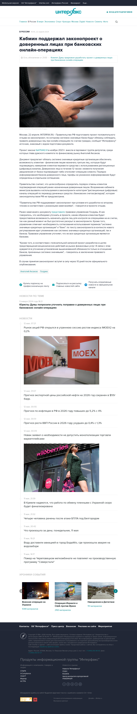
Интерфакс (68, 12)
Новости (90, 21)
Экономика (49, 21)
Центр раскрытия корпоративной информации (75, 677)
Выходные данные (61, 701)
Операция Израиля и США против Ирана (66, 604)
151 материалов (95, 606)
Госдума (44, 271)
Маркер (23, 679)
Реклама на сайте (87, 626)
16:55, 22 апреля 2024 (40, 32)
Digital (82, 21)
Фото (105, 21)
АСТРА (23, 681)
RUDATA (65, 674)
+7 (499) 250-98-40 (93, 651)
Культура (66, 21)
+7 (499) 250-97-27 (35, 653)
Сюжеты (98, 21)
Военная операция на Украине (33, 603)
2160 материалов (63, 610)
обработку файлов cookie (49, 647)
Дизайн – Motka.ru (95, 698)
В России (32, 21)
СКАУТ (23, 676)
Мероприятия (105, 626)
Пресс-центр (57, 626)
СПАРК (23, 671)
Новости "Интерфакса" (71, 669)
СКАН (64, 671)
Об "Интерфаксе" (28, 3)
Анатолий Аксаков (29, 271)
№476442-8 (42, 150)
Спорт (59, 21)
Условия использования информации (68, 698)
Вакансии (71, 626)
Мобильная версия (10, 3)
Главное (23, 21)
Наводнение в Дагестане (101, 602)
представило (58, 212)
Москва (74, 21)
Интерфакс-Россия (60, 3)
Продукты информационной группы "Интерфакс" (59, 659)
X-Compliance (25, 673)
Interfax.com (44, 3)
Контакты (24, 626)
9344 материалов (30, 609)
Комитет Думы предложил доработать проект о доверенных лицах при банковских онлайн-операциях (81, 58)
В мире (40, 21)
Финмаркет (75, 3)
